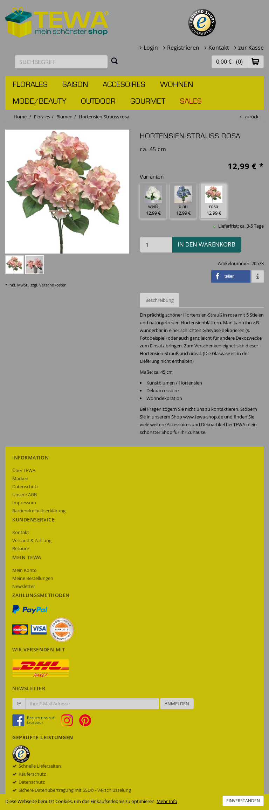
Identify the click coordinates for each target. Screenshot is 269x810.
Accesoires (124, 85)
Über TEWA (23, 470)
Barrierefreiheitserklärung (38, 510)
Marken (20, 478)
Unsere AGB (24, 494)
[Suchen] (114, 60)
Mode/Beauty (39, 101)
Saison (75, 85)
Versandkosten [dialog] (53, 285)
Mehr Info (167, 801)
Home (20, 116)
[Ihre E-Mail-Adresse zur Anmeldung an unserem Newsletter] (92, 703)
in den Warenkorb (206, 244)
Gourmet (147, 101)
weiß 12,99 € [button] (153, 201)
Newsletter (23, 586)
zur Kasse (251, 47)
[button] (255, 61)
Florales (30, 85)
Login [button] (151, 47)
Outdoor (98, 101)
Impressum (24, 502)
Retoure (20, 548)
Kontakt (218, 47)
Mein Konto (24, 570)
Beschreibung (159, 300)
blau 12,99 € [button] (183, 201)
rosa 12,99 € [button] (213, 201)
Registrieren (183, 47)
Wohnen (176, 85)
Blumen (64, 116)
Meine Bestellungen (32, 578)
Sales (191, 101)
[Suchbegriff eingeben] (61, 61)
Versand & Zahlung (31, 540)
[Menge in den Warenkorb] (156, 244)
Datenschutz (25, 486)
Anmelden (177, 703)
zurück (251, 116)
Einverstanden (243, 801)
